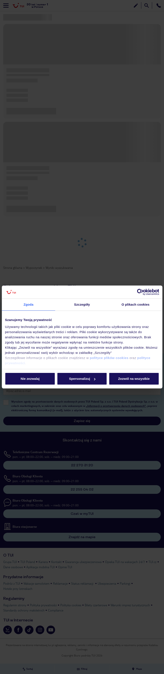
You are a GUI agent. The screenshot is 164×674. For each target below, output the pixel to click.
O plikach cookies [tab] (136, 304)
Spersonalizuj (82, 378)
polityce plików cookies (109, 358)
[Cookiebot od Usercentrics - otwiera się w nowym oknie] (140, 292)
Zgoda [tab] (28, 304)
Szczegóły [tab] (82, 304)
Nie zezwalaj (30, 378)
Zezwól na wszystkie (134, 378)
